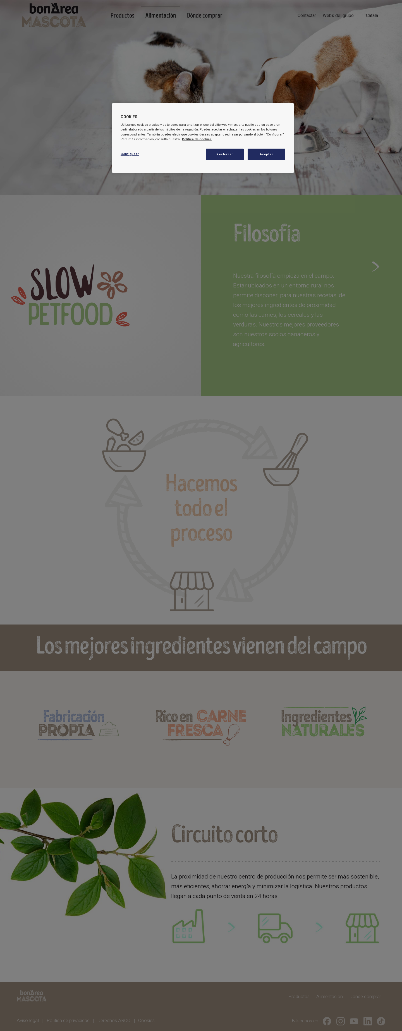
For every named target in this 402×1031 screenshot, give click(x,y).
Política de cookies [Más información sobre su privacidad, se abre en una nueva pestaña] (197, 139)
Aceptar (266, 154)
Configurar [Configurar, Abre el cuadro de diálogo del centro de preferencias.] (130, 154)
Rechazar (224, 154)
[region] (203, 138)
